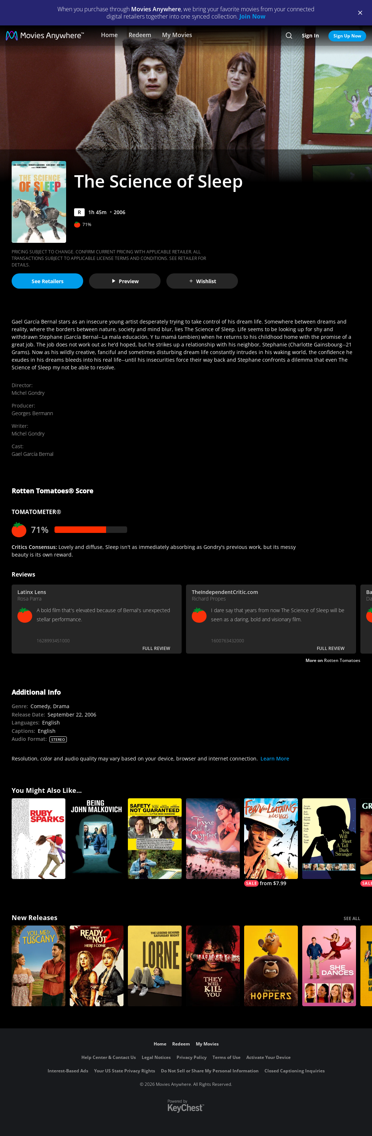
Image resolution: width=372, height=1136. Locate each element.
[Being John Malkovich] (97, 838)
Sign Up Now (347, 36)
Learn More (274, 758)
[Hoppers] (271, 966)
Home (109, 35)
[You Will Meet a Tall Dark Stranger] (329, 838)
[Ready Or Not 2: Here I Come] (97, 966)
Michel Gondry (28, 392)
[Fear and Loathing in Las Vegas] (271, 842)
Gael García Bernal (32, 453)
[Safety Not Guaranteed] (155, 838)
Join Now (252, 16)
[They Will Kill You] (213, 966)
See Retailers (48, 281)
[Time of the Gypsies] (213, 838)
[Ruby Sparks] (38, 838)
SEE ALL (352, 918)
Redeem (140, 35)
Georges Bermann (32, 413)
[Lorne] (155, 966)
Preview (125, 281)
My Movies (177, 35)
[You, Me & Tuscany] (38, 966)
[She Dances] (329, 966)
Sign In (310, 35)
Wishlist (202, 281)
